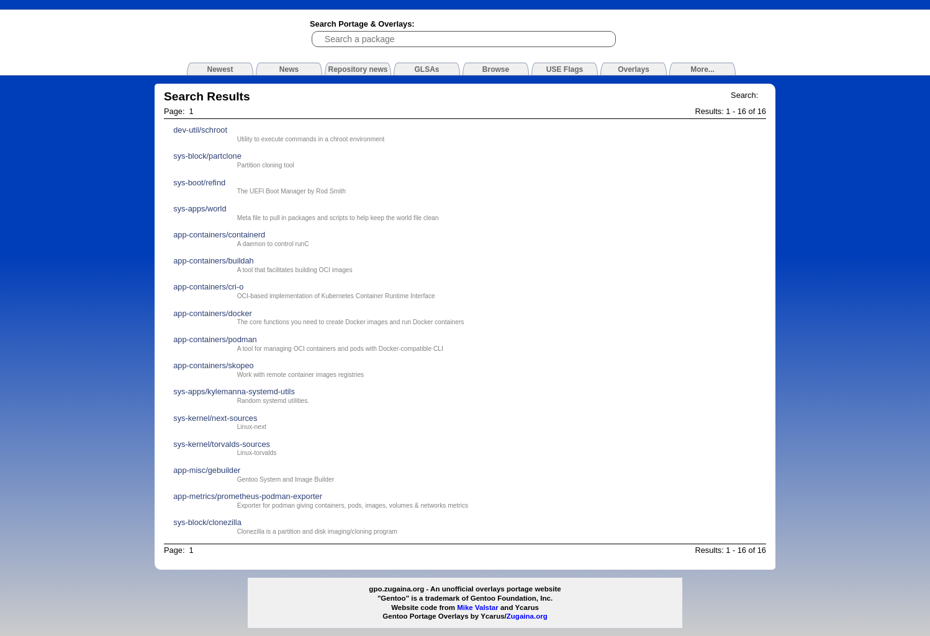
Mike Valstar (478, 607)
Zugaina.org (527, 616)
